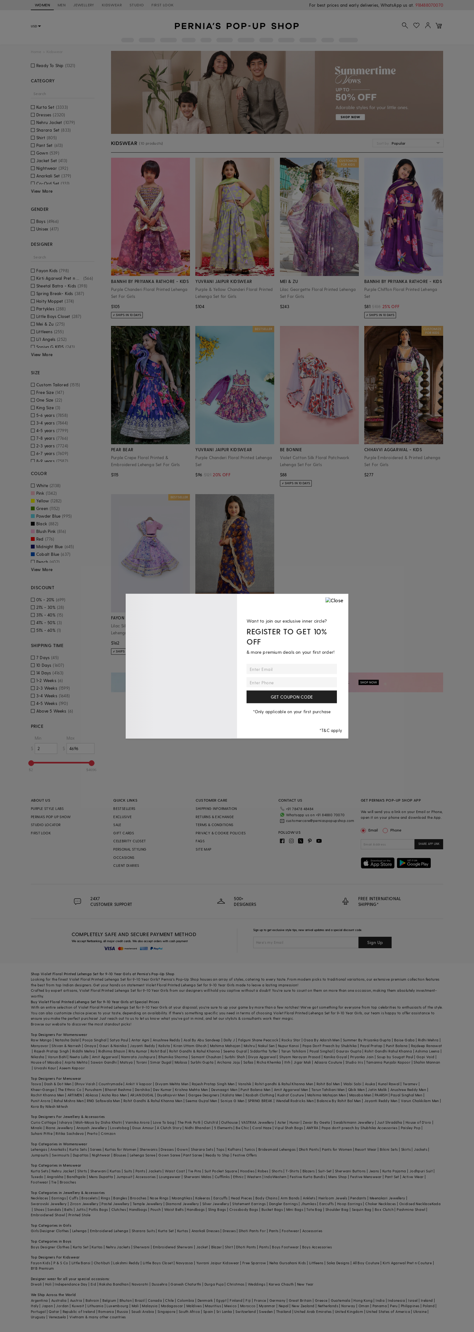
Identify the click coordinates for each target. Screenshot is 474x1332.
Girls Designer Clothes (50, 1231)
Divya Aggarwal (262, 1057)
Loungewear (170, 1177)
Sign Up (375, 942)
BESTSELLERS (124, 808)
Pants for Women (337, 1149)
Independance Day (71, 1284)
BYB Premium (42, 1268)
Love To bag (163, 1122)
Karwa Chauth (281, 1284)
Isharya (65, 1122)
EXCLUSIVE (122, 817)
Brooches (68, 1182)
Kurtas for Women (120, 1149)
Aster (281, 1122)
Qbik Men (356, 1089)
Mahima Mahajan (225, 1046)
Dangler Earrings (283, 1204)
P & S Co (60, 1263)
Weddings (256, 1284)
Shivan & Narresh (66, 1046)
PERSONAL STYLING (129, 849)
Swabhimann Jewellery (353, 1122)
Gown (182, 1149)
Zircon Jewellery (84, 1204)
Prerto (92, 1133)
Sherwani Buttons (350, 1171)
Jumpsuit (124, 1177)
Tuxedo (37, 1177)
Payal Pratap (371, 1046)
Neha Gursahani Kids (287, 1263)
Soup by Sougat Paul (395, 1057)
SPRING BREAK (260, 1101)
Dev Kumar (162, 1089)
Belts (68, 1209)
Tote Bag (314, 1209)
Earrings (59, 1198)
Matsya (126, 1062)
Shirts (82, 1171)
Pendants (358, 1198)
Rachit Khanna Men (47, 1095)
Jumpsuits (40, 1155)
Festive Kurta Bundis (307, 1177)
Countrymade (110, 1084)
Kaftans (234, 1149)
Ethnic (238, 1177)
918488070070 (429, 5)
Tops (220, 1149)
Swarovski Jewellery (49, 1204)
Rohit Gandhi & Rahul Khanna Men (152, 1101)
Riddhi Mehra (83, 1051)
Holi (48, 1284)
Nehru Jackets (118, 1247)
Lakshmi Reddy (126, 1263)
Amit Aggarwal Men (291, 1089)
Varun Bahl (57, 1057)
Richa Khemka (269, 1062)
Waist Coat (175, 1171)
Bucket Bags (272, 1209)
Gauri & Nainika (113, 1046)
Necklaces (39, 1198)
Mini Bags (294, 1209)
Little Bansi (81, 1263)
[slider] (31, 763)
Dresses (167, 1149)
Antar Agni (140, 1040)
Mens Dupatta (101, 1177)
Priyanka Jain (362, 1057)
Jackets (420, 1149)
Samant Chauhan (206, 1057)
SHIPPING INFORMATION (216, 808)
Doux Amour (143, 1128)
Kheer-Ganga (42, 1089)
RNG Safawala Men (103, 1101)
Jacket (202, 1247)
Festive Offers (245, 1155)
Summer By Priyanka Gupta (367, 1040)
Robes (263, 1171)
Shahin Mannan (427, 1062)
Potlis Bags (98, 1209)
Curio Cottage (43, 1122)
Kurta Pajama (394, 1171)
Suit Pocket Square (221, 1171)
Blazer (216, 1247)
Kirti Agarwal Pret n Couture (407, 1263)
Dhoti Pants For (252, 1231)
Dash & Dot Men (58, 1084)
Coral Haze (261, 1128)
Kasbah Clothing (260, 1095)
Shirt (229, 1247)
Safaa (248, 1062)
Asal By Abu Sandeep (202, 1040)
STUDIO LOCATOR (46, 825)
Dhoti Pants (309, 1149)
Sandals (54, 1209)
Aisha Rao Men (114, 1095)
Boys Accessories (317, 1247)
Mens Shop (337, 1177)
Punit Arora (40, 1101)
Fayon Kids (40, 1263)
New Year (305, 1284)
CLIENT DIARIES (126, 865)
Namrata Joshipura (138, 1057)
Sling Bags (217, 1209)
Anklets (309, 1198)
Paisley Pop (411, 1128)
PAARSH (381, 1095)
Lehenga (79, 1231)
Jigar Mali (302, 1062)
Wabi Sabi (352, 1084)
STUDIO (136, 5)
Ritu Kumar (138, 1051)
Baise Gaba (404, 1040)
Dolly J (229, 1040)
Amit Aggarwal (105, 1057)
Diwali (36, 1284)
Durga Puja (214, 1284)
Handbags (138, 1209)
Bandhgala (76, 1177)
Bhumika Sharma (173, 1057)
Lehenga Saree (142, 1155)
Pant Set (392, 1177)
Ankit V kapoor (139, 1084)
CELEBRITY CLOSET (129, 841)
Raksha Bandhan (114, 1284)
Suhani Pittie (41, 1133)
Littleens (316, 1263)
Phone (395, 830)
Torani (141, 1062)
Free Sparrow (254, 1263)
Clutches (118, 1209)
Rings (105, 1198)
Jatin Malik (377, 1089)
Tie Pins (194, 1171)
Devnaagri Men (224, 1089)
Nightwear (101, 1155)
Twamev (410, 1084)
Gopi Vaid (425, 1057)
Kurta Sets (78, 1149)
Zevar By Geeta (316, 1122)
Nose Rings (159, 1198)
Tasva (36, 1084)
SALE (117, 825)
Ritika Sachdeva (70, 1133)
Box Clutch (384, 1209)
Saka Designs (338, 1263)
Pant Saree (192, 1155)
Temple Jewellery (147, 1204)
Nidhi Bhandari (198, 1128)
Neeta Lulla (79, 1057)
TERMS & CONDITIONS (214, 825)
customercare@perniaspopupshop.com (320, 820)
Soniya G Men (232, 1101)
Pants (140, 1171)
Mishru (249, 1046)
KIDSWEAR (112, 5)
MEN (62, 5)
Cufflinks (222, 1177)
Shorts (277, 1171)
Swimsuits (61, 1155)
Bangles (120, 1198)
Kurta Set (166, 1231)
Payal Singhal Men (406, 1095)
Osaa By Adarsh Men (321, 1040)
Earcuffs (220, 1198)
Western (254, 1177)
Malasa (181, 1062)
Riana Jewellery (59, 1128)
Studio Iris (354, 1062)
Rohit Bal (158, 1051)
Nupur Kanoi (288, 1046)
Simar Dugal (160, 1062)
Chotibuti (102, 1263)
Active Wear (412, 1177)
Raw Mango (41, 1040)
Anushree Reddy (166, 1040)
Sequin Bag (362, 1209)
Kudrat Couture (290, 1095)
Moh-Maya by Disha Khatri (98, 1122)
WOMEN (42, 5)
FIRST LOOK (162, 5)
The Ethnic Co (70, 1089)
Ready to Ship (218, 1155)
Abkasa (91, 1095)
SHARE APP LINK (429, 843)
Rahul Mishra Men (69, 1101)
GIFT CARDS (123, 833)
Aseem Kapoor (72, 1068)
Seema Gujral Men (201, 1101)
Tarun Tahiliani (293, 1051)
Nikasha (38, 1057)
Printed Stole (79, 1215)
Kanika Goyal (335, 1057)
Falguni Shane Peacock (258, 1040)
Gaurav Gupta (348, 1051)
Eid (93, 1284)
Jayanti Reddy (142, 1046)
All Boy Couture (366, 1263)
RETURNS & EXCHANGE (215, 817)
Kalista (164, 1046)
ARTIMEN (74, 1095)
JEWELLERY (83, 5)
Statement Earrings (249, 1204)
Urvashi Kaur (45, 1068)
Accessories (146, 1177)
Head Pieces (241, 1198)
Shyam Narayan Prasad (299, 1057)
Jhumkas (308, 1204)
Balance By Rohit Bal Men (339, 1101)
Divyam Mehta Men (171, 1084)
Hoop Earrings (349, 1204)
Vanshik (245, 1084)
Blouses (120, 1155)
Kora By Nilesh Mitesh (49, 1106)
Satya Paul (119, 1040)
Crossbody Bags (243, 1209)
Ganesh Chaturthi (186, 1284)
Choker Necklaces (380, 1204)
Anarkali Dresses (206, 1231)
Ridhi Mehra (428, 1040)
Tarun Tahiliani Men (328, 1089)
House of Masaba (46, 1062)
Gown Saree (169, 1155)
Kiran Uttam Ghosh (190, 1046)
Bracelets (89, 1198)
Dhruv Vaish (85, 1084)
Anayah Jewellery (91, 1128)
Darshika (142, 1089)
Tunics (249, 1149)
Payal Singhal (321, 1051)
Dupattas (81, 1155)
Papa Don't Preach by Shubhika (330, 1046)
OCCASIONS (124, 857)
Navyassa (184, 1263)
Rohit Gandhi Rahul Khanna (388, 1051)
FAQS (200, 841)
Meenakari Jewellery (387, 1198)
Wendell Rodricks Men (295, 1101)
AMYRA (312, 1128)
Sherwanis (149, 1149)
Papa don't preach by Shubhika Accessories (359, 1128)
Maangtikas (182, 1198)
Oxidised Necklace (415, 1204)
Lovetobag (119, 1128)
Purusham (93, 1089)
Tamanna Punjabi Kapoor (388, 1062)
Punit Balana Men (255, 1089)
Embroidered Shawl (48, 1215)
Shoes (39, 1209)
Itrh (287, 1062)
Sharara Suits (143, 1231)
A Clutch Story (169, 1128)
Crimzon (108, 1133)
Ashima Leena (427, 1051)
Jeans (374, 1171)
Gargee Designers (203, 1095)
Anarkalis (58, 1149)
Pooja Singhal (94, 1040)
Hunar (294, 1122)
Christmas (236, 1284)
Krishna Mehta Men (191, 1089)
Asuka (370, 1084)
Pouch (155, 1209)
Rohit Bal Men (328, 1084)
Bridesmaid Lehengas (277, 1149)
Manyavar (39, 1046)
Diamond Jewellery (182, 1204)
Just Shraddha (389, 1122)
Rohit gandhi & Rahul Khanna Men (284, 1084)
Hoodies (247, 1171)
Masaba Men (360, 1095)
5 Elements (223, 1128)
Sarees (95, 1149)
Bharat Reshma (118, 1089)
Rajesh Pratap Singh (51, 1051)
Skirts (406, 1149)
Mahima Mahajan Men (326, 1095)
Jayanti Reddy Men (381, 1101)
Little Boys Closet (158, 1263)
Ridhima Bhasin (111, 1051)
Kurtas (115, 1171)
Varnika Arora (137, 1122)
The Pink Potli (189, 1122)
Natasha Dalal (67, 1040)
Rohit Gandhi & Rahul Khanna (194, 1051)
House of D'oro (418, 1122)
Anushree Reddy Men (408, 1089)
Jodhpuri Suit (421, 1171)
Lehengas (39, 1149)
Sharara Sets (202, 1149)
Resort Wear (365, 1149)
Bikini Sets (389, 1149)
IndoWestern (275, 1177)
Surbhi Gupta (202, 1062)
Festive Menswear (365, 1177)
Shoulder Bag (337, 1209)
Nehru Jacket (63, 1171)
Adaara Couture (328, 1062)
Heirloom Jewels (332, 1198)
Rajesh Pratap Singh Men (213, 1084)
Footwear (39, 1182)
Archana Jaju (228, 1062)
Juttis (81, 1209)
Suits (128, 1171)
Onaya (90, 1046)
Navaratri (140, 1284)
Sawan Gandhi (104, 1062)
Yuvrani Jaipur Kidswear (217, 1263)
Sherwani (98, 1171)
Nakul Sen (266, 1046)
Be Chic (242, 1128)
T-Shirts (292, 1171)
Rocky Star (291, 1040)
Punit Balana (397, 1046)
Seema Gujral (235, 1051)
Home (36, 52)
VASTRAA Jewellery (257, 1122)
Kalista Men (232, 1095)
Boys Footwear (285, 1247)
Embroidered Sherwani (173, 1247)
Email (370, 830)
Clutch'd (211, 1122)
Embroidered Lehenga (109, 1231)
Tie (53, 1182)
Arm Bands (290, 1198)
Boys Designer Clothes (50, 1247)
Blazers (309, 1171)
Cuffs (73, 1198)
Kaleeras (202, 1198)
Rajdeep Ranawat (426, 1046)
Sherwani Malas (198, 1177)
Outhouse (229, 1122)
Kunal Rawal (388, 1084)
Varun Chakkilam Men (420, 1101)
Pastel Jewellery (115, 1204)
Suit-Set (325, 1171)
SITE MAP (203, 849)
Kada (436, 1204)
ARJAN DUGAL (142, 1095)
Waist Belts (174, 1209)
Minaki (36, 1128)
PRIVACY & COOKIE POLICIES (221, 833)
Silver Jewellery (215, 1204)
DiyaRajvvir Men (171, 1095)
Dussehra (159, 1284)
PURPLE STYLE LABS (47, 808)
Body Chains (266, 1198)
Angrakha (55, 1177)
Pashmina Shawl (411, 1209)
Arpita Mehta (76, 1062)
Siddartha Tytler (264, 1051)
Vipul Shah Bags (289, 1128)
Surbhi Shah (235, 1057)
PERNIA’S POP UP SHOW (51, 817)
